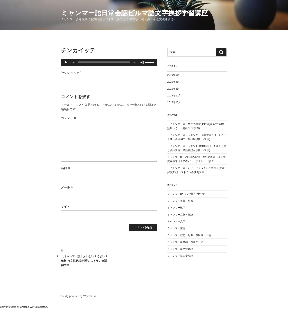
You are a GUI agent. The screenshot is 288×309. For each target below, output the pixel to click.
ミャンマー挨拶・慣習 (180, 200)
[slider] (104, 62)
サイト (65, 206)
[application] (109, 62)
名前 (66, 168)
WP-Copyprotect (38, 307)
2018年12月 (174, 95)
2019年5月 (173, 74)
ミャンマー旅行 (176, 228)
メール (67, 187)
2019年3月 (173, 88)
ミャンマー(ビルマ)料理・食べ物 (186, 193)
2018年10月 (174, 102)
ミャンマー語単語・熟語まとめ (185, 242)
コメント (68, 118)
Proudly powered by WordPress (78, 296)
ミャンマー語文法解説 (180, 249)
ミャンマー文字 (176, 221)
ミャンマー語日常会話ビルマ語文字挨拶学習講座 (134, 13)
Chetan (24, 307)
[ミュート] (142, 62)
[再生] (66, 62)
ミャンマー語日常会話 (180, 255)
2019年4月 (173, 81)
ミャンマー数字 (176, 207)
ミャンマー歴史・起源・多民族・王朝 (189, 235)
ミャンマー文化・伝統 (180, 214)
